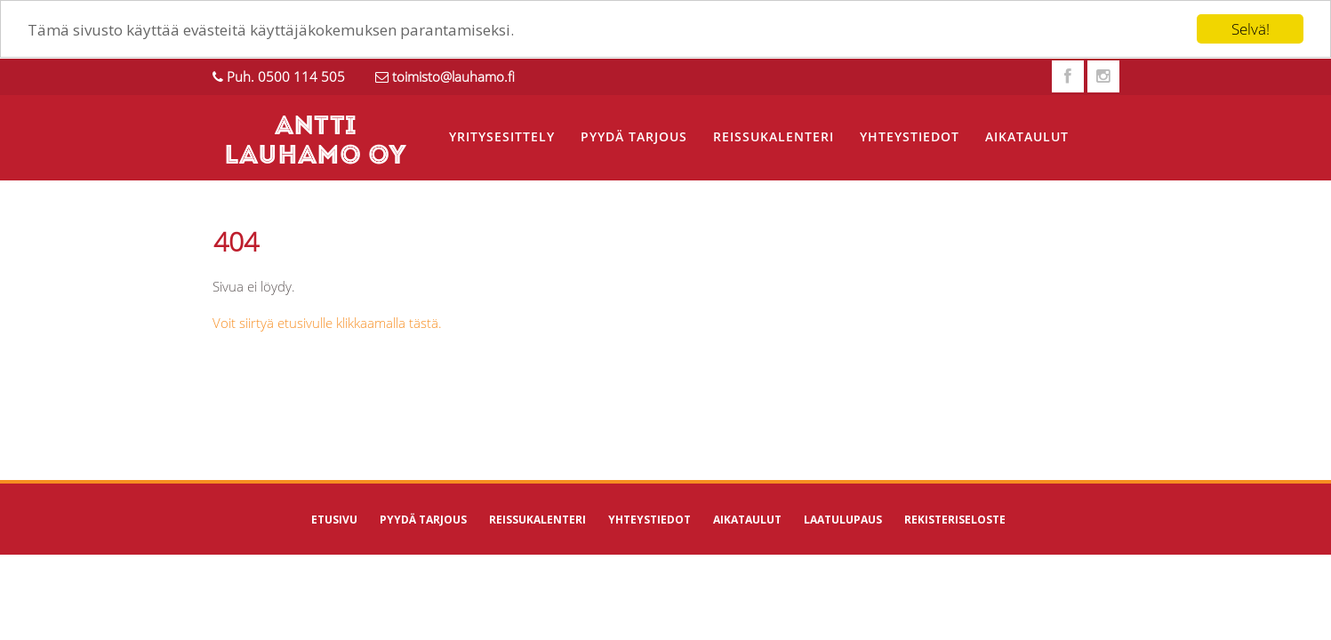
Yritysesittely (502, 136)
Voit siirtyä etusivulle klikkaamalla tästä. (327, 323)
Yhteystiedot (909, 136)
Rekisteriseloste (955, 519)
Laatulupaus (843, 519)
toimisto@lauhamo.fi (453, 76)
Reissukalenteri (773, 136)
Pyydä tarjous (634, 136)
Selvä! (1250, 29)
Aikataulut (1027, 136)
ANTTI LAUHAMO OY (315, 142)
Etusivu (334, 519)
